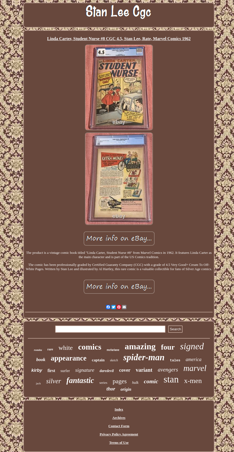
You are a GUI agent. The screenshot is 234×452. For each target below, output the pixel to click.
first (51, 370)
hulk (135, 383)
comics (89, 346)
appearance (68, 358)
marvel (194, 368)
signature (84, 370)
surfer (65, 371)
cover (124, 370)
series (103, 383)
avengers (168, 369)
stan (171, 379)
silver (53, 381)
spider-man (143, 357)
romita (38, 349)
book (41, 359)
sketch (114, 360)
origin (125, 389)
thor (111, 389)
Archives (119, 418)
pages (120, 381)
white (65, 347)
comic (151, 381)
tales (175, 360)
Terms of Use (119, 442)
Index (119, 409)
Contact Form (118, 426)
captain (98, 360)
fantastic (80, 380)
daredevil (107, 371)
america (194, 359)
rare (50, 349)
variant (144, 370)
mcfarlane (113, 349)
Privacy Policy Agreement (119, 434)
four (168, 347)
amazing (140, 346)
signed (192, 346)
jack (38, 383)
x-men (193, 381)
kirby (36, 370)
